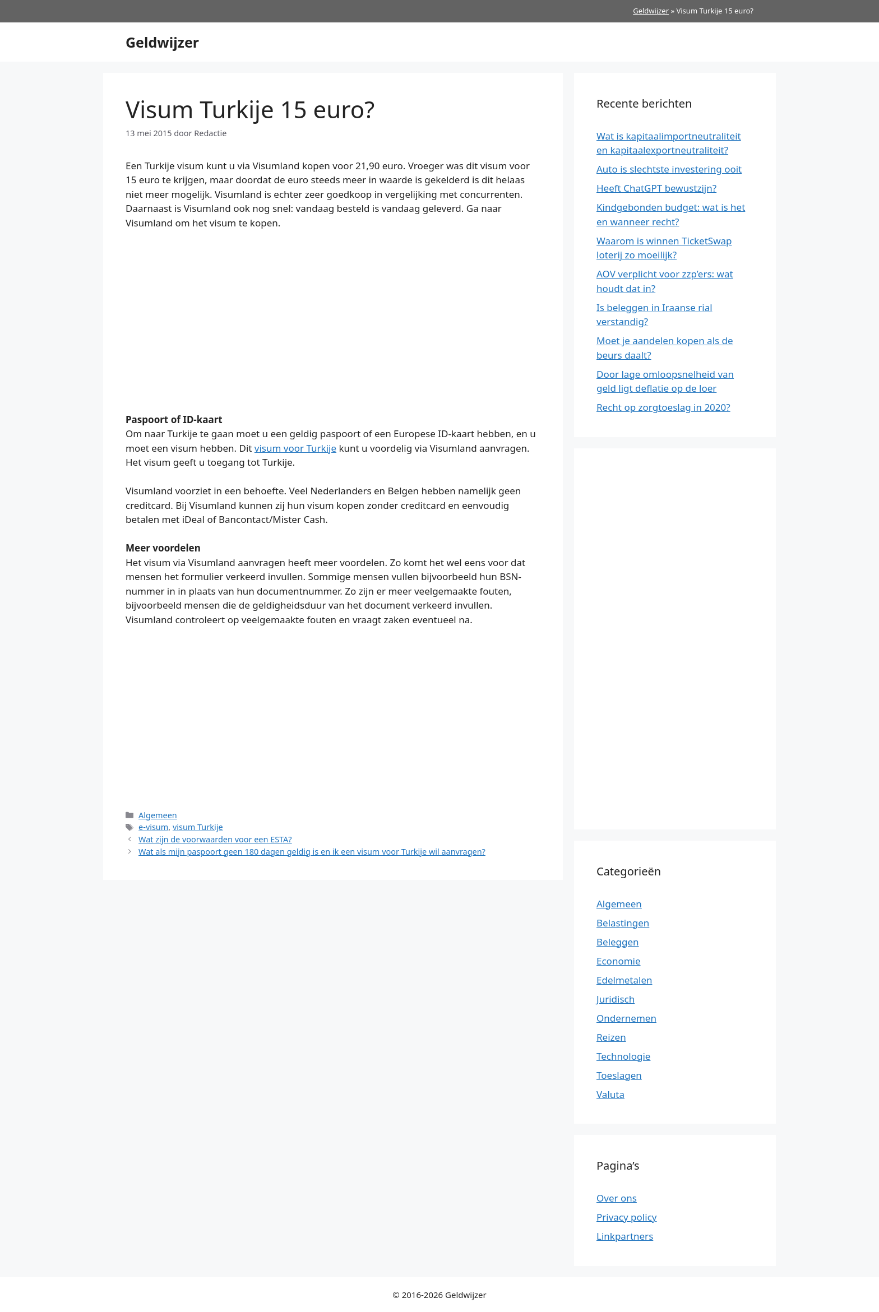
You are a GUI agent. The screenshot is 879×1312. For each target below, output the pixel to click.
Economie (618, 960)
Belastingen (622, 922)
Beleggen (617, 941)
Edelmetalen (624, 979)
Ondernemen (626, 1018)
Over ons (616, 1198)
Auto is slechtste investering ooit (669, 169)
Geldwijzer (651, 11)
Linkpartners (624, 1236)
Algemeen (157, 815)
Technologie (623, 1056)
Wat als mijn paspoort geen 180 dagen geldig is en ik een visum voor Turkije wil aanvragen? (311, 851)
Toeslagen (619, 1075)
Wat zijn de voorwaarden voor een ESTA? (215, 839)
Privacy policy (626, 1217)
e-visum (153, 827)
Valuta (610, 1094)
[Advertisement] (333, 322)
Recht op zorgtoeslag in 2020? (663, 407)
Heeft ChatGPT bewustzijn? (656, 188)
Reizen (611, 1037)
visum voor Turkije (295, 448)
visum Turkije (198, 827)
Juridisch (615, 999)
